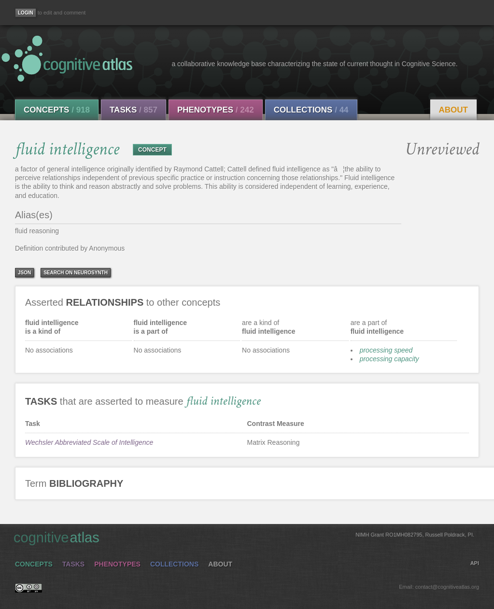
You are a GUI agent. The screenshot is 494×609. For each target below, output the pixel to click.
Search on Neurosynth (75, 272)
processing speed (386, 350)
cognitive (244, 537)
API (474, 563)
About (453, 109)
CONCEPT (152, 149)
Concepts (57, 109)
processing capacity (389, 359)
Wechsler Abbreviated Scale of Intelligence (89, 442)
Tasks (133, 109)
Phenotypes (215, 109)
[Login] (25, 12)
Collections (311, 109)
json (24, 272)
